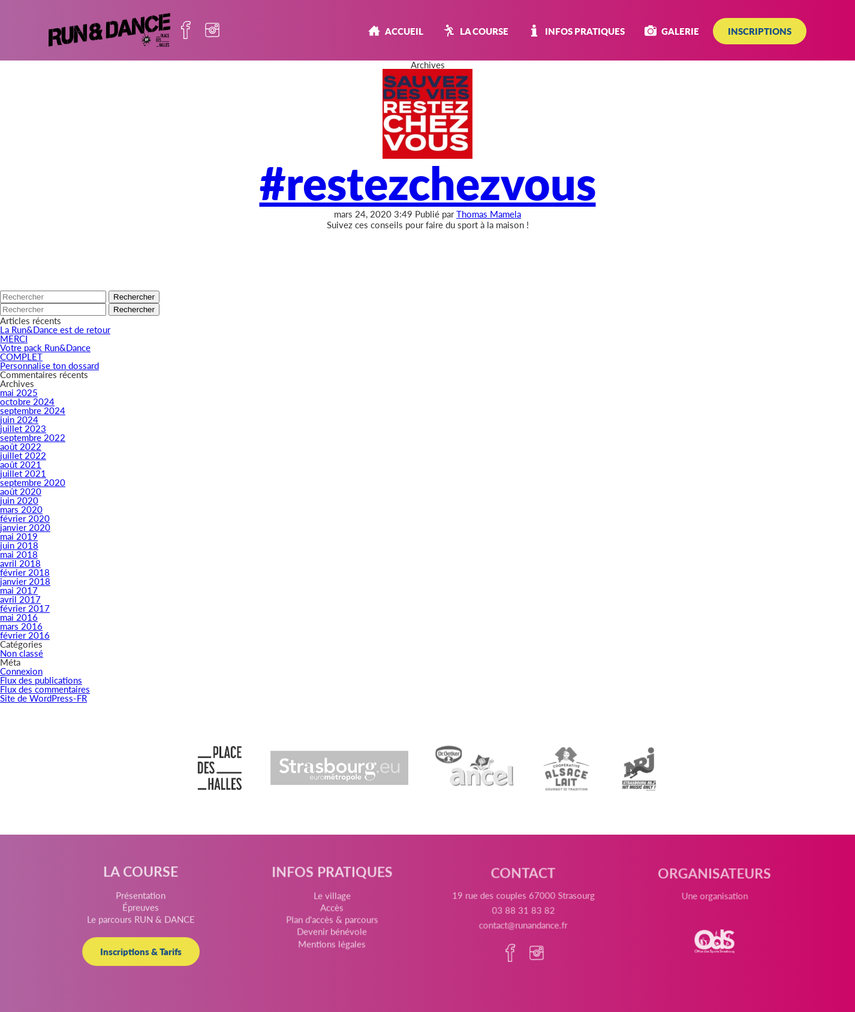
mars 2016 (21, 626)
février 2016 (25, 635)
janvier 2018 (25, 581)
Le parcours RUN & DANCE (145, 923)
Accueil (395, 31)
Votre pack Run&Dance (45, 347)
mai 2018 (19, 554)
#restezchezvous (428, 181)
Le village (333, 904)
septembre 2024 (32, 410)
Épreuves (144, 911)
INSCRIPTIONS (759, 31)
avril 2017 (20, 599)
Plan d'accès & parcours (333, 926)
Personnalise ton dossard (49, 365)
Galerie (672, 31)
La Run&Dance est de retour (55, 329)
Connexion (21, 670)
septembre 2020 (32, 482)
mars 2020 (21, 509)
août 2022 (20, 446)
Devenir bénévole (333, 938)
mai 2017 (19, 590)
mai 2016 (19, 617)
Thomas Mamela (488, 213)
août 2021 (20, 464)
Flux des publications (41, 679)
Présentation (144, 899)
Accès (333, 916)
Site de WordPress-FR (43, 697)
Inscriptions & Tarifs (145, 954)
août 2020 (20, 491)
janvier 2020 (25, 527)
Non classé (21, 653)
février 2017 (25, 608)
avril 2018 (20, 563)
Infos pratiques (576, 31)
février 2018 (25, 572)
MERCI (14, 338)
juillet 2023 (23, 428)
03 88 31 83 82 (521, 921)
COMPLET (21, 356)
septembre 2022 (32, 437)
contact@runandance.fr (521, 935)
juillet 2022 (23, 455)
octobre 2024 (27, 401)
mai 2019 (19, 536)
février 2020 (25, 518)
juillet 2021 (23, 473)
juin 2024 (19, 419)
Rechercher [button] (134, 296)
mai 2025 (19, 392)
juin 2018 (19, 545)
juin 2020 (19, 500)
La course (475, 31)
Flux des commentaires (45, 688)
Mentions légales (333, 949)
